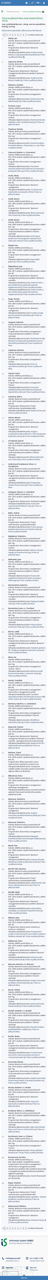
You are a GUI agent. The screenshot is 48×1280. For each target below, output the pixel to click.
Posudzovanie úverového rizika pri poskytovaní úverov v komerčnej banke (25, 1054)
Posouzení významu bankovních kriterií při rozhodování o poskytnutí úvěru (26, 168)
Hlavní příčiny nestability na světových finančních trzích (24, 909)
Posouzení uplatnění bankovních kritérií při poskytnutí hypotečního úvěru (24, 389)
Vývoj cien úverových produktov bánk (23, 1102)
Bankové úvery (37, 410)
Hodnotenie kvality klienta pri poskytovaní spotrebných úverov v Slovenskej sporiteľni (26, 340)
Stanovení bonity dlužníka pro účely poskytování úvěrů (26, 860)
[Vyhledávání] (32, 3)
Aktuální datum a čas (37, 1261)
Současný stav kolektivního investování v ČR (25, 190)
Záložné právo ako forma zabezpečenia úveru (27, 884)
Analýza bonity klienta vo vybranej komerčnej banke (25, 53)
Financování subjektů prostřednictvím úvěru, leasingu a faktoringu (24, 578)
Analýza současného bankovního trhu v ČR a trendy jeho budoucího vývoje (27, 433)
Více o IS (33, 1268)
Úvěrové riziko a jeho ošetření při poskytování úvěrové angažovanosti (26, 284)
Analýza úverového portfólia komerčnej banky (23, 814)
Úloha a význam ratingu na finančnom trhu (25, 551)
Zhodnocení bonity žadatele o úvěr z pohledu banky (26, 121)
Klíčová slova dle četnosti (31, 30)
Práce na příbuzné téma (32, 11)
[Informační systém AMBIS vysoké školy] (6, 2)
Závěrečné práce (13, 11)
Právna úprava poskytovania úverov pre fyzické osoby (25, 528)
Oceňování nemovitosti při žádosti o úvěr (23, 504)
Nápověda (9, 1268)
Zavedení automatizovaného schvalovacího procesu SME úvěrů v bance (26, 696)
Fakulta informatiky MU (24, 1243)
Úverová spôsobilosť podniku (22, 365)
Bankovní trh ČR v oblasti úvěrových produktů (26, 744)
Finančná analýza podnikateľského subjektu (26, 1028)
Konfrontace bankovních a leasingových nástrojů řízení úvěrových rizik (24, 238)
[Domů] (26, 3)
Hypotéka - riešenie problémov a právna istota (27, 1198)
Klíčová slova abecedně (11, 30)
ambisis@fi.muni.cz (12, 1261)
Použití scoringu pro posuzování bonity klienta (25, 314)
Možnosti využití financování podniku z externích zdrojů (25, 672)
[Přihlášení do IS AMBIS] (44, 3)
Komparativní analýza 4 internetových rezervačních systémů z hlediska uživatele (27, 933)
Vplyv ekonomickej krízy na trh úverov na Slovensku (26, 1128)
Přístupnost (34, 1270)
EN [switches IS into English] (38, 2)
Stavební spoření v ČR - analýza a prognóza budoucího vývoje (27, 649)
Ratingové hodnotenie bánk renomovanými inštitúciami (25, 837)
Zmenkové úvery (37, 1220)
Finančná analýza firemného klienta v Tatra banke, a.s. (26, 144)
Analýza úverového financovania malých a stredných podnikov (27, 1079)
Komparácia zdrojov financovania (24, 484)
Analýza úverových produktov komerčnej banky (26, 981)
